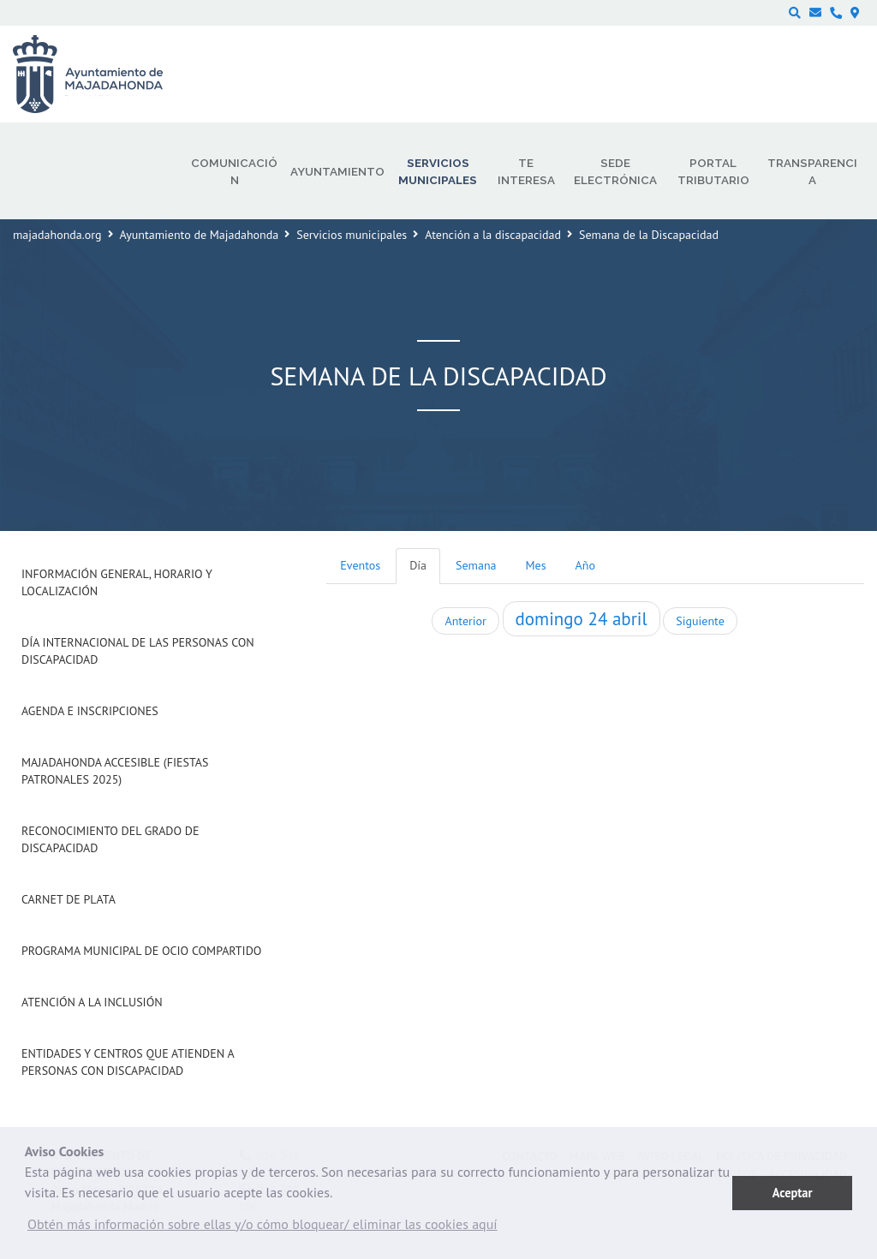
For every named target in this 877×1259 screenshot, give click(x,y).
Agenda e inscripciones (89, 711)
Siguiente (700, 621)
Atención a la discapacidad (493, 234)
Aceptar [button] (793, 1192)
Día (418, 565)
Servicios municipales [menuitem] (437, 171)
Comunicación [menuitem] (234, 171)
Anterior (465, 621)
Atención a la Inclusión (92, 1002)
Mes (536, 565)
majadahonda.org (57, 234)
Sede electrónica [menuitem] (615, 171)
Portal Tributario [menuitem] (713, 171)
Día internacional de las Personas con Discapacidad (137, 651)
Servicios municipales (351, 234)
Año (585, 565)
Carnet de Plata (68, 899)
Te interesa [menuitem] (526, 171)
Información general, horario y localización (116, 582)
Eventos (360, 565)
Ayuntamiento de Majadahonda (199, 234)
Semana (476, 565)
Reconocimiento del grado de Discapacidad (110, 839)
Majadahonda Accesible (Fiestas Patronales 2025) (114, 771)
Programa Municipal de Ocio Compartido (141, 950)
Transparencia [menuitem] (812, 171)
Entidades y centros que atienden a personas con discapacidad (127, 1062)
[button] (262, 1228)
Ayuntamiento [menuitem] (337, 171)
